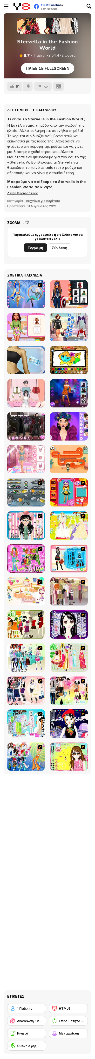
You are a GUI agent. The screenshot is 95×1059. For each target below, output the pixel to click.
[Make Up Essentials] (69, 624)
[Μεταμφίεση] (68, 1033)
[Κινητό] (26, 1033)
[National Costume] (69, 657)
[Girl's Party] (26, 591)
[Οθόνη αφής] (26, 1046)
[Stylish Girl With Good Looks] (69, 723)
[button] (22, 193)
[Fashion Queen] (69, 558)
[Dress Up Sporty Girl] (26, 691)
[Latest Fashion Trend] (26, 756)
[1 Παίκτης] (26, 1008)
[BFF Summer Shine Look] (26, 327)
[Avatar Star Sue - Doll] (69, 492)
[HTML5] (68, 1008)
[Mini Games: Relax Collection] (26, 393)
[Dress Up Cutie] (26, 525)
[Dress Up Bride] (69, 525)
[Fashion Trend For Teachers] (69, 591)
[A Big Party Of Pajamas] (26, 723)
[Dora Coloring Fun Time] (69, 360)
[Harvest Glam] (69, 426)
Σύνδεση (59, 248)
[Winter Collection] (26, 657)
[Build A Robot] (26, 492)
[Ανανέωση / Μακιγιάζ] (26, 1021)
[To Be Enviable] (69, 756)
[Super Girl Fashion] (26, 624)
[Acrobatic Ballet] (26, 294)
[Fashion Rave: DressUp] (69, 327)
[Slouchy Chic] (69, 691)
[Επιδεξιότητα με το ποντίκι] (68, 1021)
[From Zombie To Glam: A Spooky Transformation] (26, 360)
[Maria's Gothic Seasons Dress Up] (26, 426)
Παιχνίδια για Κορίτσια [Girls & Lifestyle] (42, 201)
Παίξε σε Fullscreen (47, 68)
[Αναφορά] (43, 86)
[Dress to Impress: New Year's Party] (26, 459)
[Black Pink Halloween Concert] (69, 393)
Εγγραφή (35, 248)
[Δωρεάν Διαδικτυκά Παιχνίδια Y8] (22, 6)
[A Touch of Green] (26, 558)
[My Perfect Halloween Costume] (69, 294)
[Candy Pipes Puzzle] (69, 459)
